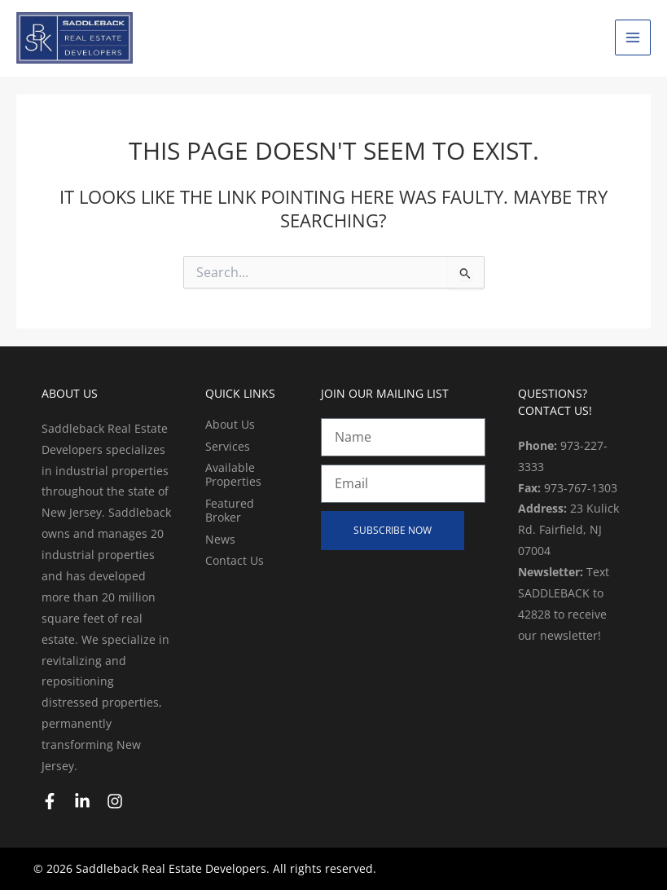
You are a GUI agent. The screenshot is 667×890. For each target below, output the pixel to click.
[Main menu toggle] (633, 37)
